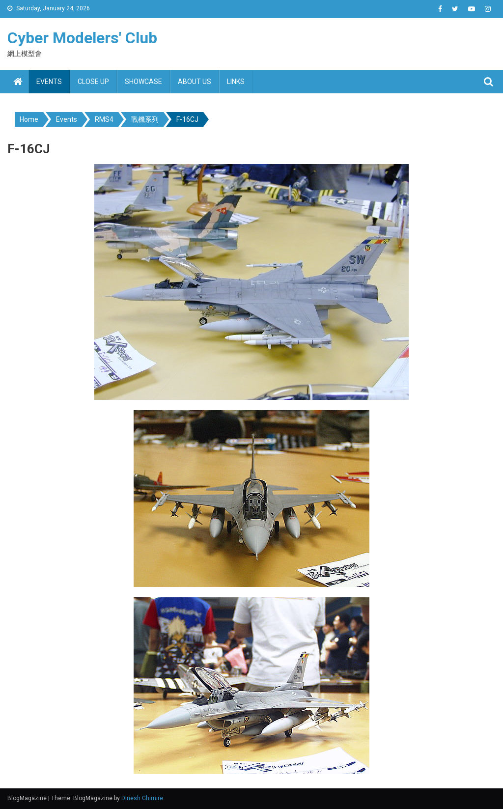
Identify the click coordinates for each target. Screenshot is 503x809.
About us (194, 81)
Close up (93, 81)
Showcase (143, 81)
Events (49, 81)
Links (236, 81)
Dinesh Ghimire (142, 798)
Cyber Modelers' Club (82, 37)
